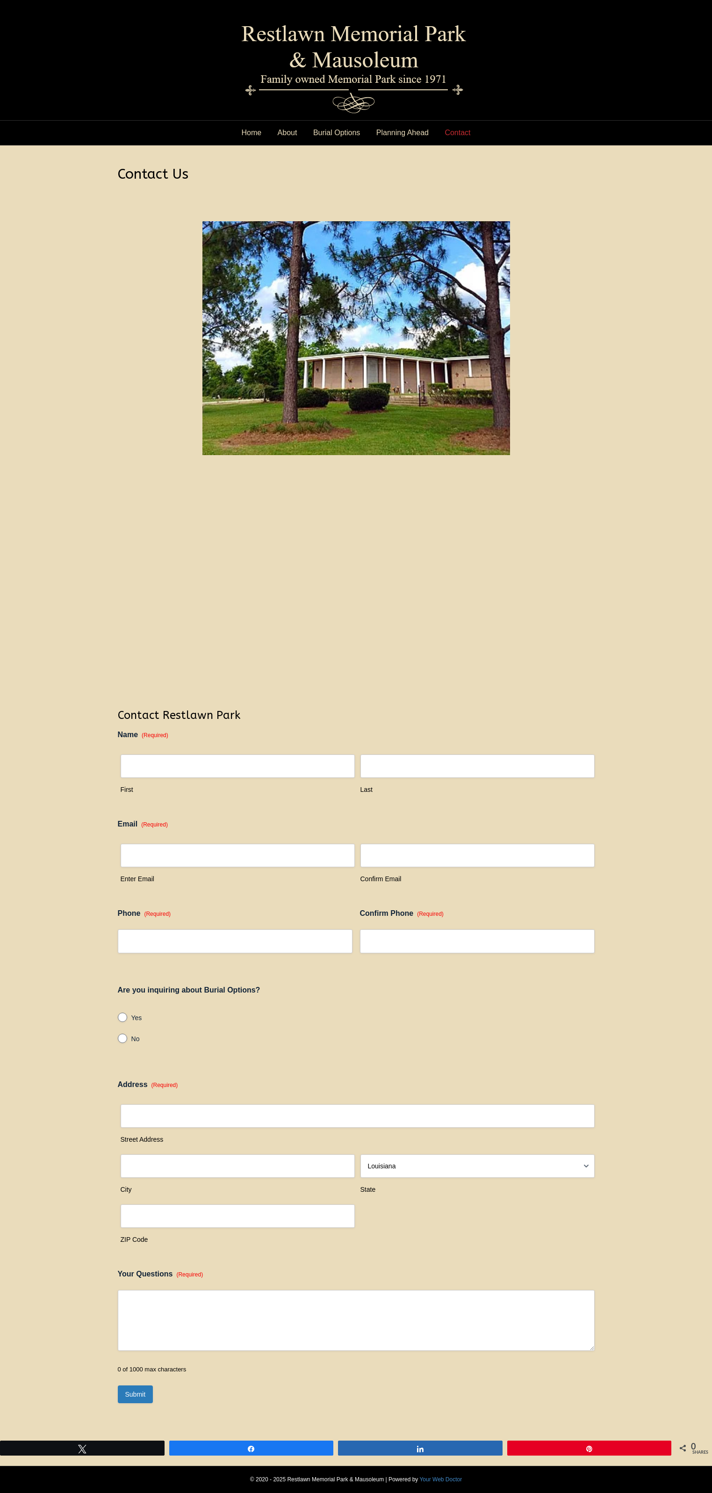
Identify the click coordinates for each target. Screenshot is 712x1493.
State (368, 1189)
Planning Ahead (402, 133)
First (127, 789)
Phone (144, 913)
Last (366, 789)
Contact (457, 133)
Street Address (142, 1139)
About (287, 133)
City (126, 1189)
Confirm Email (381, 879)
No (135, 1039)
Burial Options (336, 133)
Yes (136, 1018)
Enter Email (137, 879)
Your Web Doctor (440, 1479)
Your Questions (160, 1274)
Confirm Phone (402, 913)
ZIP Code (134, 1239)
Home (251, 133)
